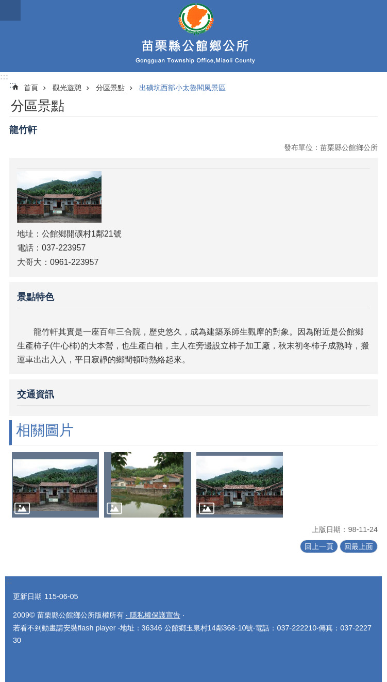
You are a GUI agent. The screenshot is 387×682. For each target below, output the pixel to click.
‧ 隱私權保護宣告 (153, 615)
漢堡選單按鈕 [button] (10, 10)
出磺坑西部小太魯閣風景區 (182, 88)
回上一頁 (319, 546)
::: (4, 76)
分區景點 (110, 88)
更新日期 (27, 596)
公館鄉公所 (193, 36)
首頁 (31, 88)
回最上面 (358, 546)
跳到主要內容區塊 (5, 5)
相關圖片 (45, 430)
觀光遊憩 (67, 88)
